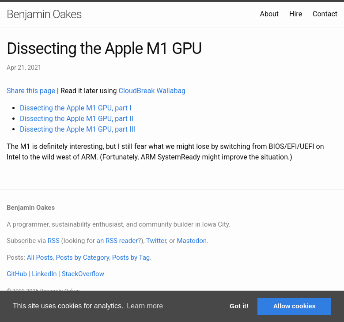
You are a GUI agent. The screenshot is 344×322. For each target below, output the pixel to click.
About (269, 14)
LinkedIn (44, 274)
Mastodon (192, 241)
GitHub (17, 274)
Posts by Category (82, 257)
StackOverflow (83, 274)
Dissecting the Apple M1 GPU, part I (75, 108)
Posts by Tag (131, 257)
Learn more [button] (145, 306)
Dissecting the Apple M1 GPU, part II (76, 118)
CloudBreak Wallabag (152, 91)
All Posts (40, 257)
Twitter (156, 241)
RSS (54, 241)
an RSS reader (117, 241)
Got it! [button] (239, 306)
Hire (295, 14)
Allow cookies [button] (294, 306)
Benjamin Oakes (44, 14)
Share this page (32, 91)
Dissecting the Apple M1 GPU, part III (77, 129)
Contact (325, 14)
